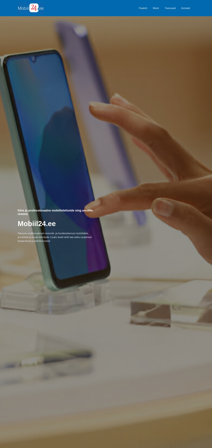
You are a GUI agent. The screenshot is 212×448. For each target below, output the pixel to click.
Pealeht (146, 8)
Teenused (171, 8)
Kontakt (186, 8)
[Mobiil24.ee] (31, 7)
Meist (158, 8)
